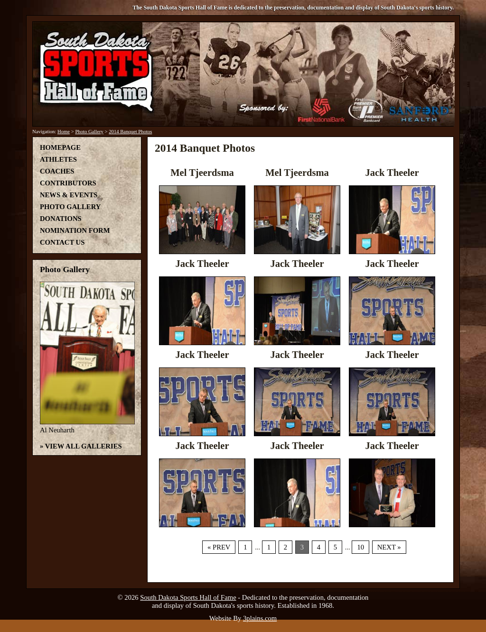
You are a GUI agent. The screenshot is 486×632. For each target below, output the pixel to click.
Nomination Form (75, 230)
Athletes (58, 159)
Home (63, 131)
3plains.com (260, 618)
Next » (389, 547)
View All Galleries (83, 446)
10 (360, 547)
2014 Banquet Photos (130, 131)
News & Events (68, 195)
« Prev (218, 547)
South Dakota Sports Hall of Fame (188, 597)
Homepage (60, 147)
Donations (61, 218)
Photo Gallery (89, 131)
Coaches (57, 171)
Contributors (68, 183)
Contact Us (62, 242)
